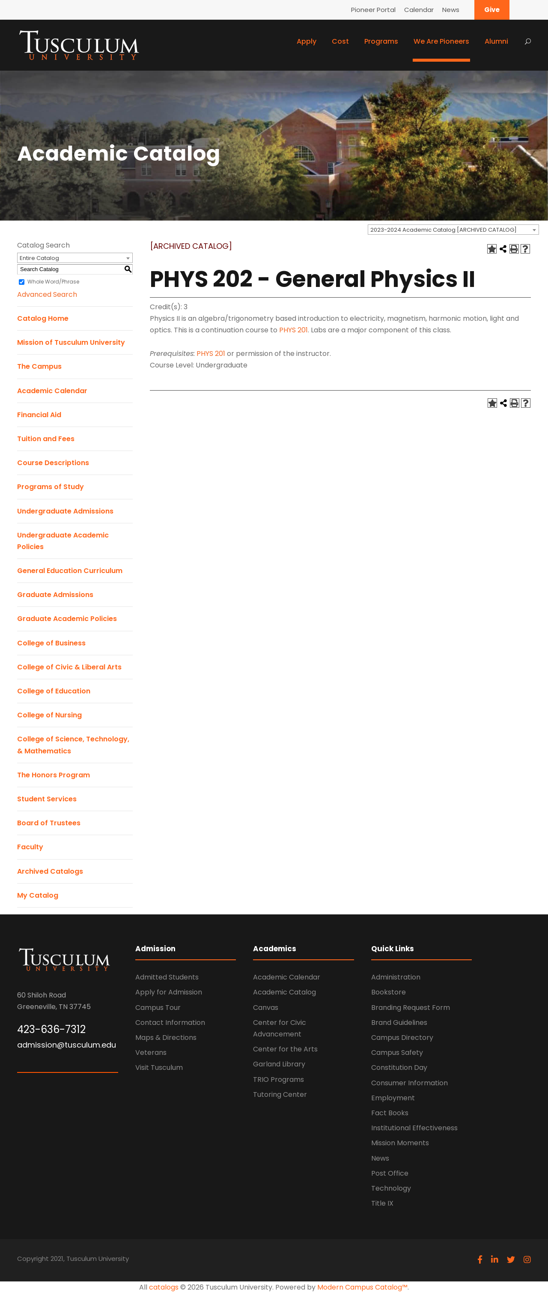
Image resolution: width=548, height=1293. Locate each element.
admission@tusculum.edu (66, 1044)
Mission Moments (400, 1143)
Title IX (382, 1203)
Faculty (30, 847)
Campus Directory (402, 1037)
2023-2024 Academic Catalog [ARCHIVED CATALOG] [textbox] (443, 230)
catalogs (164, 1287)
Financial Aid (39, 415)
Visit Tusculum (159, 1067)
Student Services (47, 799)
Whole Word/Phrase (53, 281)
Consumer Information (409, 1083)
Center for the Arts (285, 1049)
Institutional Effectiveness (414, 1128)
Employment (393, 1098)
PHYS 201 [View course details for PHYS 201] (293, 330)
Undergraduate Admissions (65, 511)
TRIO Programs (278, 1079)
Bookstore (388, 992)
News (450, 9)
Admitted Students (167, 977)
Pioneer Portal (373, 9)
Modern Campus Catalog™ (362, 1287)
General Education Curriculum (69, 571)
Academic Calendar (52, 391)
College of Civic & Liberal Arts (69, 667)
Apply (306, 41)
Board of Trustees (48, 823)
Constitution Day (399, 1067)
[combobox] (453, 229)
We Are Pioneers (441, 41)
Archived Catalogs (50, 871)
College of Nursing (49, 715)
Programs (381, 41)
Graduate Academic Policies (67, 619)
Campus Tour (158, 1007)
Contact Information (170, 1022)
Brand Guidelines (399, 1022)
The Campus (39, 366)
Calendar (419, 9)
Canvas (265, 1007)
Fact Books (389, 1113)
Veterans (151, 1052)
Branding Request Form (410, 1007)
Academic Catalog (284, 992)
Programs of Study (50, 487)
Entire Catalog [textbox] (39, 258)
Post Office (389, 1173)
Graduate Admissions (55, 595)
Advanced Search (47, 294)
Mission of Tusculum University (71, 342)
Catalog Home (42, 318)
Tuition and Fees (45, 439)
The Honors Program (53, 775)
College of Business (51, 643)
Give (492, 9)
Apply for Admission (168, 992)
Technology (391, 1188)
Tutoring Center (280, 1094)
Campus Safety (397, 1052)
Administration (395, 977)
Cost (340, 41)
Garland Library (279, 1064)
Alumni (496, 41)
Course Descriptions (53, 463)
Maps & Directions (166, 1037)
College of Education (53, 691)
